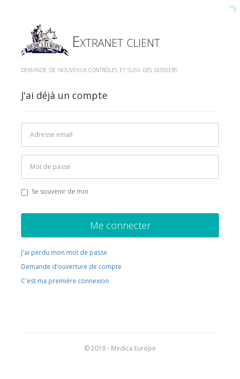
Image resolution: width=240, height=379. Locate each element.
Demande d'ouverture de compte (71, 266)
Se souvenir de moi (54, 191)
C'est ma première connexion (65, 280)
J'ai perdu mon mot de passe (64, 252)
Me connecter (120, 225)
